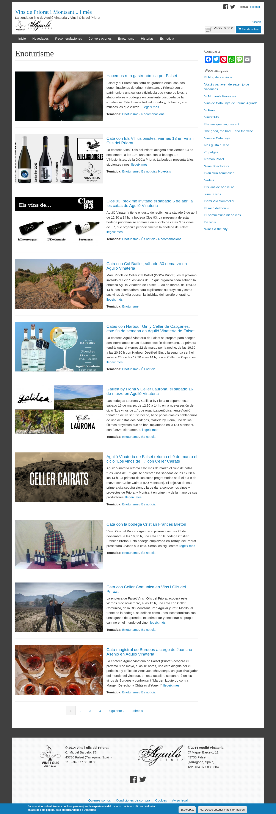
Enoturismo (126, 38)
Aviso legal (180, 800)
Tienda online (248, 29)
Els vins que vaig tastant (221, 124)
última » (137, 711)
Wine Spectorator (216, 166)
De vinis (210, 222)
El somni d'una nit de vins (222, 215)
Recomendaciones (68, 38)
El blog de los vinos (218, 77)
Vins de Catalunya (217, 138)
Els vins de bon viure (219, 187)
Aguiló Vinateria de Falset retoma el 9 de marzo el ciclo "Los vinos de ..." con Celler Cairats (152, 458)
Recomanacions (153, 114)
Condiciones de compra (133, 800)
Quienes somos (99, 800)
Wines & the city (216, 229)
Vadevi (209, 180)
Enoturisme (130, 114)
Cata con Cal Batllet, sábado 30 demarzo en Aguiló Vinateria (147, 265)
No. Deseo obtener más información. (222, 810)
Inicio (22, 38)
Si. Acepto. (187, 810)
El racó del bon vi (216, 208)
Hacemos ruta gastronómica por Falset (142, 75)
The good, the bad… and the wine (228, 131)
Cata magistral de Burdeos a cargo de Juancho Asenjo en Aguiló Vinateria (149, 651)
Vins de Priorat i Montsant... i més (53, 12)
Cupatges (211, 152)
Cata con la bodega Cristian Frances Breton (146, 524)
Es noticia (167, 38)
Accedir (256, 21)
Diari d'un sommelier (219, 173)
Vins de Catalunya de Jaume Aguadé (231, 103)
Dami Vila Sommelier (219, 201)
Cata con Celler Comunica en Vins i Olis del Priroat (146, 589)
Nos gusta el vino (216, 145)
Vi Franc (210, 110)
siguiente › (116, 711)
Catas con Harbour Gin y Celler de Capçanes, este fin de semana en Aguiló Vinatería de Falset (150, 328)
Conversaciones (100, 38)
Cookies (161, 800)
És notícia (148, 171)
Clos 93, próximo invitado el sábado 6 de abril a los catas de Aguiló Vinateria (150, 203)
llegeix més (150, 107)
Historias (147, 38)
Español (255, 6)
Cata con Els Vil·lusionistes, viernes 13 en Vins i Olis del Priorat (150, 140)
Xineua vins (212, 194)
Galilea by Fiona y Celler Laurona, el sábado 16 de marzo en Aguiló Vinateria (150, 391)
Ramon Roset (214, 159)
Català (244, 6)
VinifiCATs (211, 117)
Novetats (164, 171)
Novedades (40, 38)
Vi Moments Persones (220, 96)
